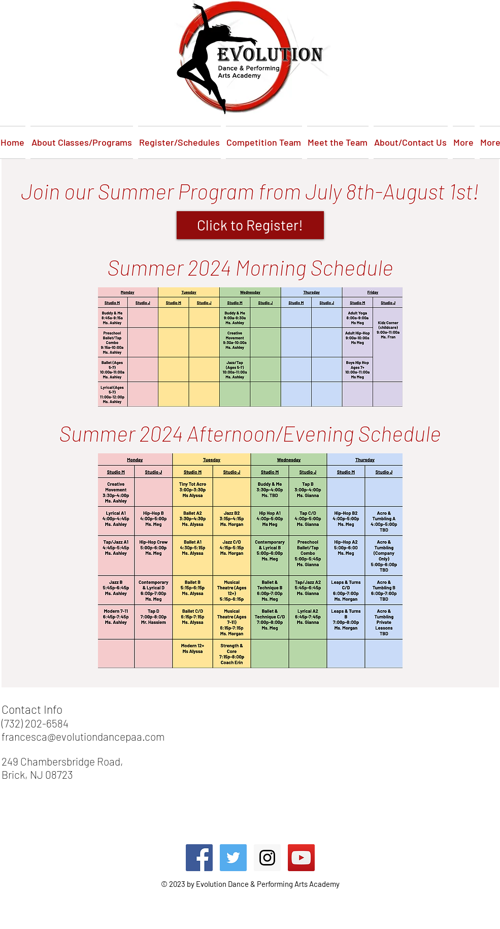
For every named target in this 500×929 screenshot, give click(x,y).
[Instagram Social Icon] (267, 857)
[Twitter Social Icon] (233, 857)
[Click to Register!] (250, 225)
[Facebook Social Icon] (199, 857)
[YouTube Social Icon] (301, 857)
